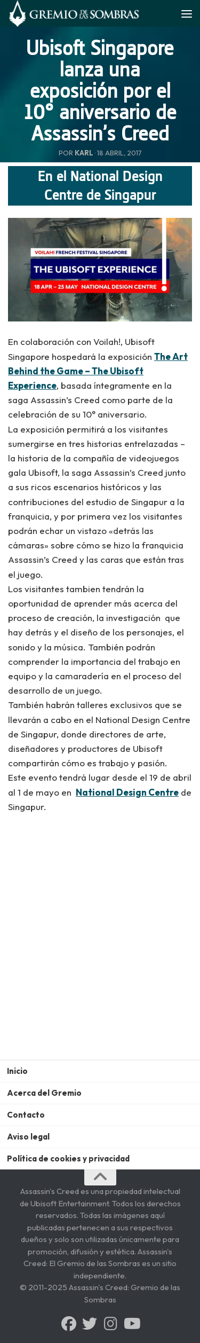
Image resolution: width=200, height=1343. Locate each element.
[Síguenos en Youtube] (131, 1323)
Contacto (26, 1115)
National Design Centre (127, 792)
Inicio (17, 1071)
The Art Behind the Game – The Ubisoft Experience (98, 371)
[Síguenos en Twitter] (89, 1323)
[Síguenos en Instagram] (110, 1323)
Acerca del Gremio (44, 1093)
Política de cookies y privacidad (68, 1158)
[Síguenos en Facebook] (68, 1323)
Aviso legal (28, 1137)
